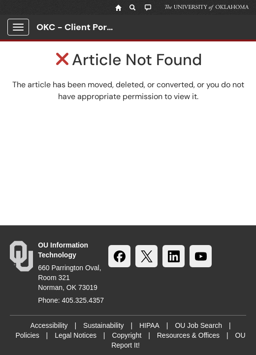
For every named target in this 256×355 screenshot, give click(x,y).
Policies (27, 335)
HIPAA (149, 325)
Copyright (126, 335)
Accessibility (48, 325)
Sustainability (103, 325)
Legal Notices (75, 335)
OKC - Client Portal (77, 27)
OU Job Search (198, 325)
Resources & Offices (188, 335)
